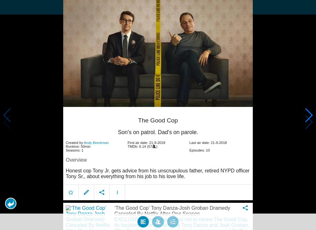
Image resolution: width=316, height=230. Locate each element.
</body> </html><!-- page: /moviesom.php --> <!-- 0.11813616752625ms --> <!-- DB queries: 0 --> (158, 115)
